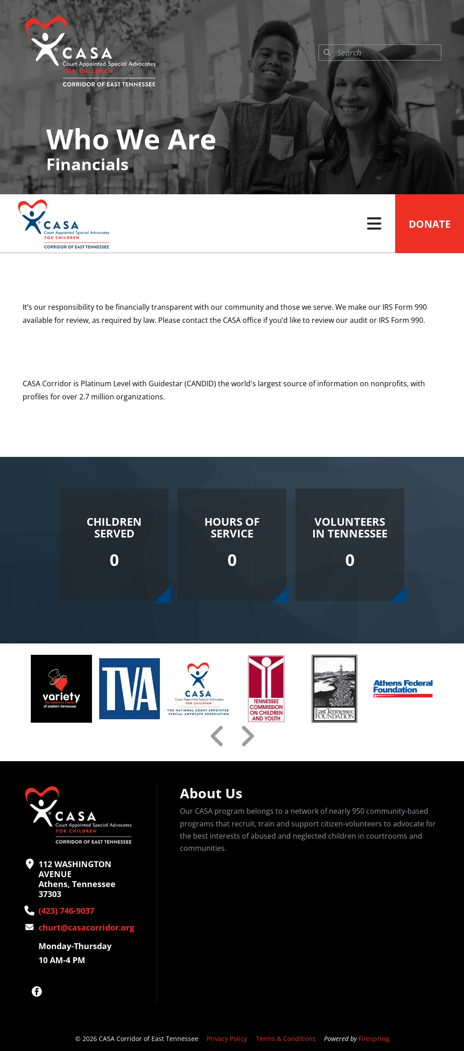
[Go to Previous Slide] (217, 736)
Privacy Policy (227, 1038)
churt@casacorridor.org (86, 927)
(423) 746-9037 (66, 910)
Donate (429, 223)
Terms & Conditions (286, 1038)
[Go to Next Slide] (247, 736)
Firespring (373, 1038)
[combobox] (380, 52)
